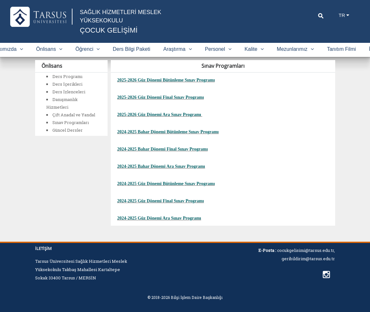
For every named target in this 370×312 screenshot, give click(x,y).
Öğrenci (87, 49)
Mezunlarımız (295, 49)
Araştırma (177, 49)
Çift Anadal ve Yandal (73, 115)
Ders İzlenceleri (68, 92)
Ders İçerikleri (67, 84)
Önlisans (49, 49)
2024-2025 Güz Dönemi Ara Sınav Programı (159, 218)
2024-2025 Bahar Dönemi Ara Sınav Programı (161, 166)
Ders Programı (67, 76)
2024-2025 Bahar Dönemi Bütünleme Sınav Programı (168, 131)
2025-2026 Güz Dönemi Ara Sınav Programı (159, 114)
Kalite (254, 49)
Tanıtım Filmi (341, 49)
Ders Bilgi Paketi (131, 49)
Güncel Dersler (67, 130)
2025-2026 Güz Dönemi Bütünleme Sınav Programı (166, 80)
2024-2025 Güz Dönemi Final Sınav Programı (160, 201)
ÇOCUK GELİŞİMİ (109, 30)
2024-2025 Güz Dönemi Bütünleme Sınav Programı (166, 183)
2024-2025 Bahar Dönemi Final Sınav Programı (162, 149)
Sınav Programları (70, 122)
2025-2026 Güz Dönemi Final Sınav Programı (160, 97)
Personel (218, 49)
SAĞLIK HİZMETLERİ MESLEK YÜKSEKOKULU (120, 16)
